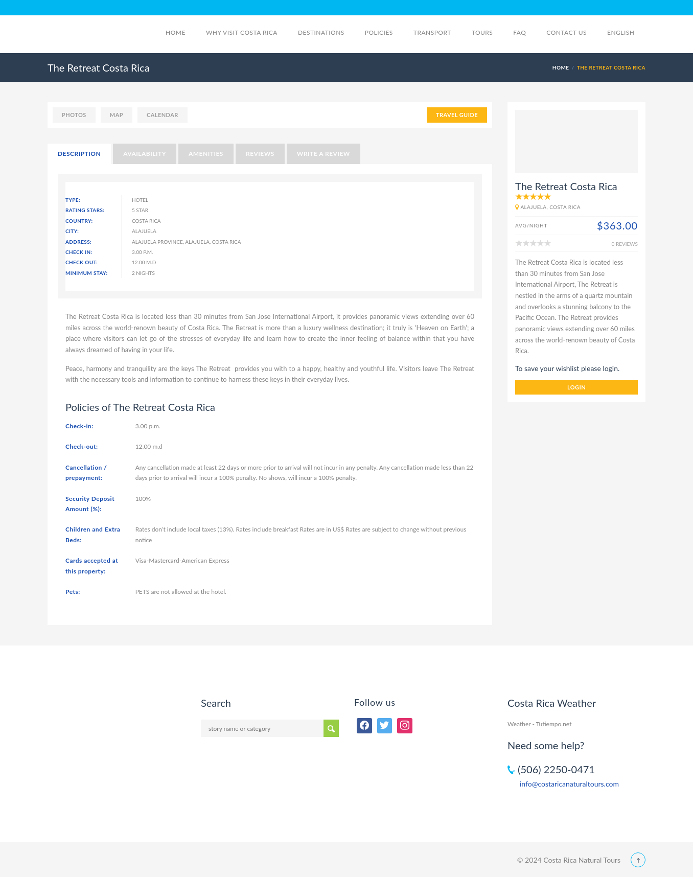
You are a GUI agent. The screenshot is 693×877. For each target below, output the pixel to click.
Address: (78, 242)
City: (72, 231)
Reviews (260, 153)
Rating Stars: (84, 210)
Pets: (72, 591)
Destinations (321, 32)
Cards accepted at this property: (91, 565)
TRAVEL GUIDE (457, 114)
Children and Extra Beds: (92, 534)
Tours (482, 32)
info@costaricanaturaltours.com (569, 783)
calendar (162, 114)
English (626, 32)
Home (176, 32)
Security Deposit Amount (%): (89, 504)
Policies (379, 32)
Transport (432, 32)
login (576, 387)
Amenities (206, 153)
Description (79, 153)
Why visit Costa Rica (242, 32)
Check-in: (79, 426)
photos (74, 114)
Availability (144, 153)
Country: (79, 221)
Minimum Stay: (86, 273)
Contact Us (566, 32)
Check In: (79, 252)
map (116, 114)
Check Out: (81, 262)
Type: (72, 200)
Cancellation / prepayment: (86, 472)
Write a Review (323, 153)
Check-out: (81, 446)
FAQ (519, 32)
